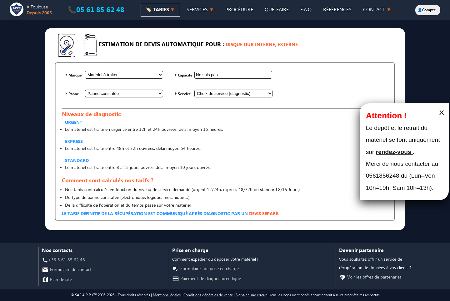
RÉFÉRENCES (337, 10)
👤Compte (427, 10)
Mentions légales (167, 295)
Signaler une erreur (251, 295)
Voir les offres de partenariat (373, 277)
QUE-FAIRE (277, 10)
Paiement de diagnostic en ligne (210, 279)
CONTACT (377, 10)
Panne (73, 94)
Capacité (185, 75)
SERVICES (200, 10)
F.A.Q (306, 10)
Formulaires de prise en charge (209, 269)
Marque (75, 75)
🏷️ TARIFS (160, 10)
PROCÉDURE (239, 10)
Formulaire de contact (70, 270)
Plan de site (60, 280)
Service (184, 94)
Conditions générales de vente (208, 295)
